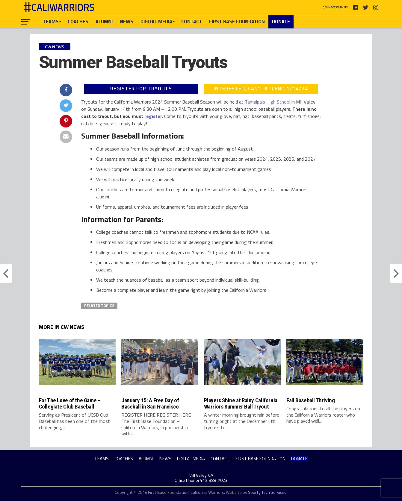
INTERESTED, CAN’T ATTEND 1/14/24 (261, 88)
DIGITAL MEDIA (156, 21)
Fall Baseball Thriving (310, 400)
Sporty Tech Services (267, 492)
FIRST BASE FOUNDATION (237, 21)
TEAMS (51, 21)
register (153, 116)
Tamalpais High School (267, 101)
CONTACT (191, 21)
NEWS (126, 21)
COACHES (78, 21)
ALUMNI (104, 21)
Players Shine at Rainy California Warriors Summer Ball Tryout (240, 403)
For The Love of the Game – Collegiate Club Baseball (70, 403)
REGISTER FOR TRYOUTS (141, 88)
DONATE (281, 21)
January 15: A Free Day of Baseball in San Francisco (150, 403)
